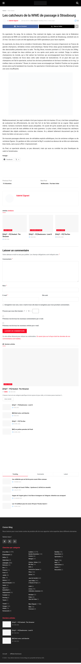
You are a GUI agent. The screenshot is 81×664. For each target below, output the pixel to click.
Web (56, 563)
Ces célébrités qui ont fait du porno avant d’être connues (29, 480)
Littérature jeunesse (34, 592)
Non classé (11, 10)
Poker (30, 598)
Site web (45, 296)
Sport (4, 589)
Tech (56, 561)
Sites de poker (33, 600)
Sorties (57, 553)
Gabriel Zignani (13, 20)
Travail (4, 605)
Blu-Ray (31, 565)
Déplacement (6, 593)
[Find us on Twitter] (10, 543)
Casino (56, 568)
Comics (31, 557)
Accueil (5, 655)
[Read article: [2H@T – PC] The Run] (67, 224)
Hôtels (4, 609)
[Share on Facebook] (20, 26)
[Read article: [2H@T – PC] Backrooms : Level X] (41, 224)
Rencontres (58, 571)
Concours (31, 610)
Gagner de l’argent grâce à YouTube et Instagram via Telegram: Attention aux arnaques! (39, 497)
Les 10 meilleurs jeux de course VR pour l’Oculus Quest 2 (29, 505)
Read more (9, 400)
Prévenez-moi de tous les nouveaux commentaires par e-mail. (23, 319)
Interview (6, 561)
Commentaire (8, 260)
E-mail (5, 296)
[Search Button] (77, 3)
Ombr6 (6, 392)
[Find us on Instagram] (15, 543)
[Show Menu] (4, 3)
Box (4, 569)
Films (30, 573)
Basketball (6, 591)
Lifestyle (5, 564)
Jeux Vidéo (8, 231)
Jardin (4, 576)
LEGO (30, 587)
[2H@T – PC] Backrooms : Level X (40, 235)
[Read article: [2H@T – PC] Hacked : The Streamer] (15, 224)
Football (5, 596)
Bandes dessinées (34, 555)
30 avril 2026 (59, 237)
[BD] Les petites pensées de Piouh (22, 430)
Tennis (4, 601)
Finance (5, 571)
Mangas (31, 560)
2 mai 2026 (6, 240)
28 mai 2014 (25, 20)
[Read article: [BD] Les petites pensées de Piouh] (7, 433)
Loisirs (31, 553)
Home (4, 10)
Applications (58, 566)
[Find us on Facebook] (5, 543)
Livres (30, 590)
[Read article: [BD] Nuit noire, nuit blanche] (7, 416)
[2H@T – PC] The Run (62, 235)
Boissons (5, 566)
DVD (30, 568)
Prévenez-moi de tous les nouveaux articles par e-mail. (21, 326)
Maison (5, 581)
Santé (4, 586)
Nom (5, 286)
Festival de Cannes (34, 570)
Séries (30, 575)
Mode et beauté (7, 584)
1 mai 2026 (32, 237)
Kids (4, 579)
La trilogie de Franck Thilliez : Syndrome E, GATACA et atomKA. (31, 488)
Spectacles (58, 558)
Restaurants (6, 612)
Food (4, 574)
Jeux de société (33, 579)
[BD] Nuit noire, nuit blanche (20, 414)
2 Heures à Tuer (36, 231)
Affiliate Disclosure (15, 655)
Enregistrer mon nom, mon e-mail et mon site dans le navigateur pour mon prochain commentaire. (37, 306)
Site (30, 608)
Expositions (58, 555)
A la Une (5, 553)
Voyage (5, 607)
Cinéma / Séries (33, 563)
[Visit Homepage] (40, 3)
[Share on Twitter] (57, 26)
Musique (31, 596)
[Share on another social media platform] (76, 26)
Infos (4, 558)
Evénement (6, 556)
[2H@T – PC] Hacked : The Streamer (16, 390)
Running (5, 598)
